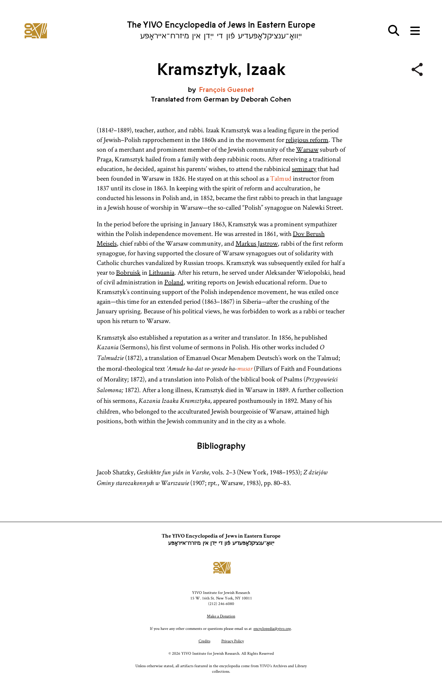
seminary (304, 168)
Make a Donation (221, 615)
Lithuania (161, 272)
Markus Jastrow (257, 243)
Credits (204, 640)
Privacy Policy (232, 640)
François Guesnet (226, 89)
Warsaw (307, 149)
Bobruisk (128, 272)
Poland (173, 281)
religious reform (307, 139)
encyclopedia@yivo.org (272, 628)
